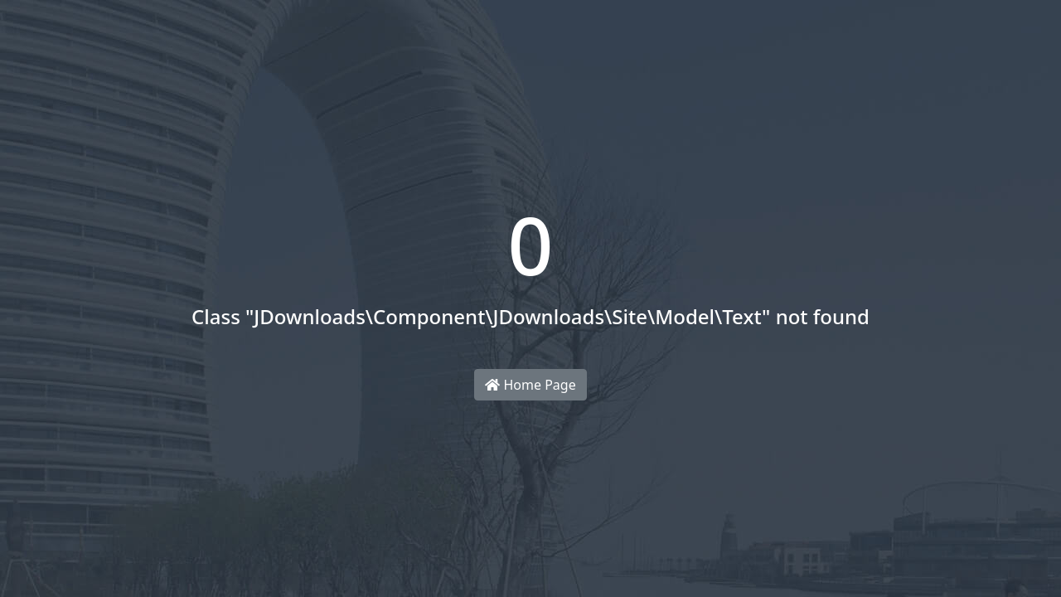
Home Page (530, 385)
